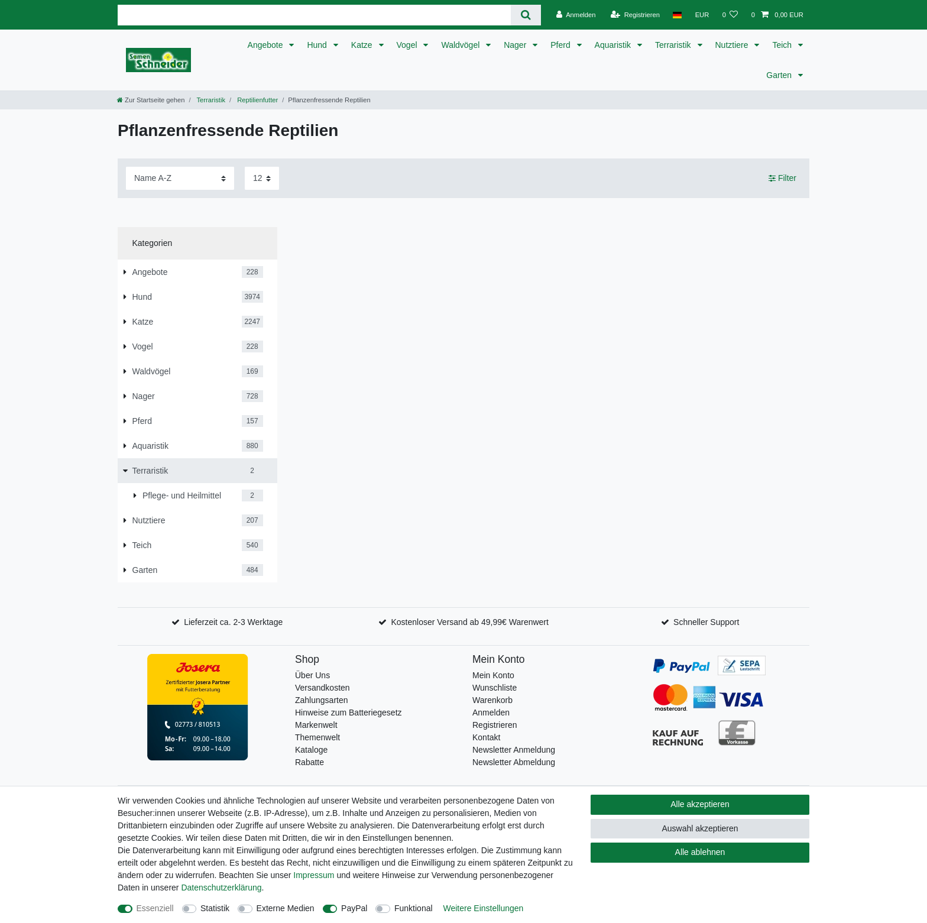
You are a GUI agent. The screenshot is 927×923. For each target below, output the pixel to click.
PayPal (354, 908)
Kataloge (311, 749)
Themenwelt (317, 737)
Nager (516, 45)
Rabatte (309, 762)
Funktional (413, 908)
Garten (780, 75)
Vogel (408, 45)
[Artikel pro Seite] (262, 178)
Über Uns (312, 675)
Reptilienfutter (256, 99)
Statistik (214, 908)
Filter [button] (782, 178)
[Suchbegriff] (314, 15)
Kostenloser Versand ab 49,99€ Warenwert (469, 622)
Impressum (313, 875)
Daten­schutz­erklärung (221, 887)
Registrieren (494, 725)
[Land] (677, 15)
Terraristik (674, 45)
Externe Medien (286, 908)
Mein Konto (493, 675)
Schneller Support (706, 622)
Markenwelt (316, 725)
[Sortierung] (180, 178)
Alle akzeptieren (700, 804)
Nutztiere (733, 45)
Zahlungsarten (321, 700)
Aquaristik (614, 45)
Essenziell (155, 908)
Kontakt (486, 737)
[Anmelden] (576, 15)
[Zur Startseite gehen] (150, 99)
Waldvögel (461, 45)
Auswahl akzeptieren (700, 828)
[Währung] (701, 15)
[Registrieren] (635, 15)
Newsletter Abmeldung (513, 762)
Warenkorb (492, 700)
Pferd (561, 45)
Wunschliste (494, 687)
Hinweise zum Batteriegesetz (348, 712)
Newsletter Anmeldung (513, 749)
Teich (783, 45)
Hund (318, 45)
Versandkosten (322, 687)
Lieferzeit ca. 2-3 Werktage (233, 622)
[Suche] (526, 15)
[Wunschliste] (729, 15)
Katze (363, 45)
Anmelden (491, 712)
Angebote (267, 45)
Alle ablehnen (700, 852)
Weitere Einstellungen (483, 908)
